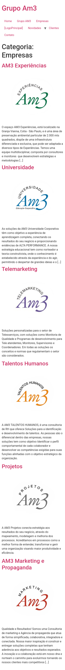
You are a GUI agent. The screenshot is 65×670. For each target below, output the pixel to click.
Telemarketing (19, 269)
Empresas (42, 21)
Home (8, 21)
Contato (9, 35)
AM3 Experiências (24, 65)
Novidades (34, 28)
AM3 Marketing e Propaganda (23, 564)
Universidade (18, 167)
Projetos (12, 466)
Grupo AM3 (24, 21)
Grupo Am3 (19, 8)
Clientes (54, 28)
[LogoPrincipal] (13, 28)
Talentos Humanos (25, 363)
